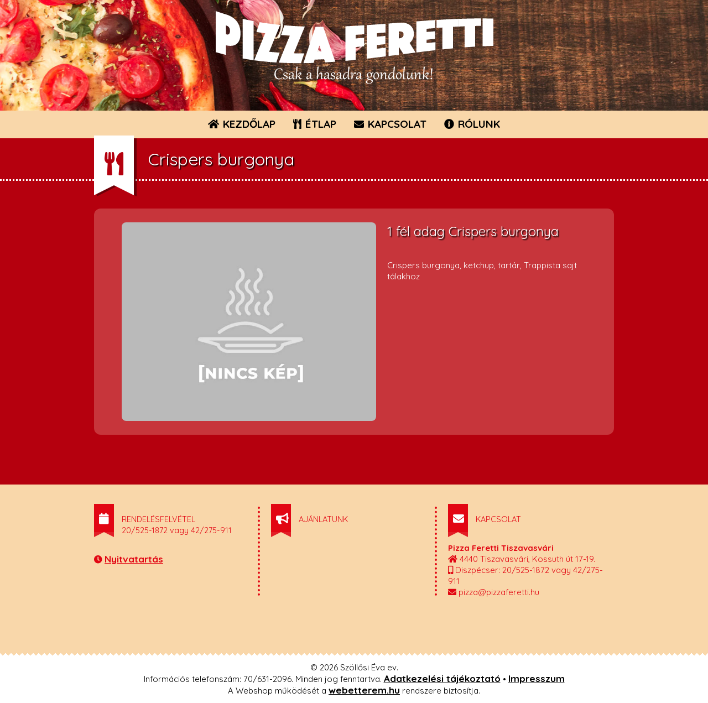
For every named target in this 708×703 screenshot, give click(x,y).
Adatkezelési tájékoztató (442, 678)
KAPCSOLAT (390, 124)
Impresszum (536, 678)
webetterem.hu (364, 690)
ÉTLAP (315, 124)
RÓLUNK (472, 124)
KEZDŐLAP (241, 124)
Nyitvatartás (134, 559)
